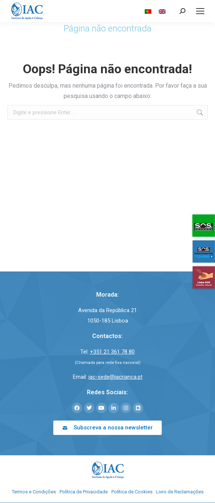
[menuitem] (148, 11)
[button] (107, 428)
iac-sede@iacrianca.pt (115, 377)
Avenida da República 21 (107, 310)
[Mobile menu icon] (200, 11)
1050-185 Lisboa (107, 320)
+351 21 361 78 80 (112, 351)
